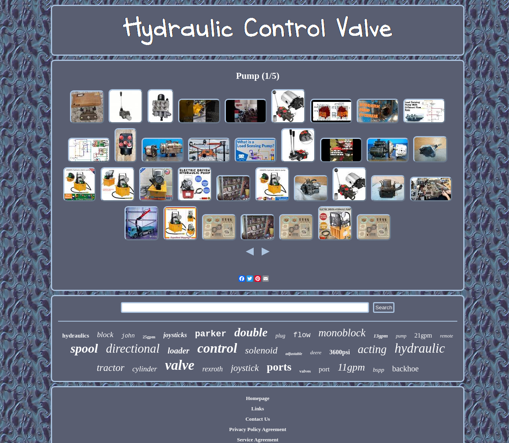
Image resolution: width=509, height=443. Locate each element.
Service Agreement (257, 440)
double (250, 332)
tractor (110, 367)
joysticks (175, 335)
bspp (378, 370)
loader (178, 350)
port (324, 369)
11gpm (351, 367)
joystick (244, 368)
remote (446, 336)
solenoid (261, 350)
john (128, 336)
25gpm (149, 336)
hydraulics (75, 335)
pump (401, 336)
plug (281, 336)
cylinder (144, 369)
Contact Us (257, 419)
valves (305, 371)
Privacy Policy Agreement (257, 429)
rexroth (212, 369)
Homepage (257, 398)
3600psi (339, 352)
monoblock (342, 333)
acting (372, 349)
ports (279, 367)
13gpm (380, 336)
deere (315, 352)
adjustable (294, 353)
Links (257, 409)
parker (210, 334)
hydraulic (419, 348)
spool (84, 348)
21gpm (423, 335)
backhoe (405, 368)
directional (132, 348)
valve (179, 365)
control (217, 348)
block (105, 334)
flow (302, 335)
